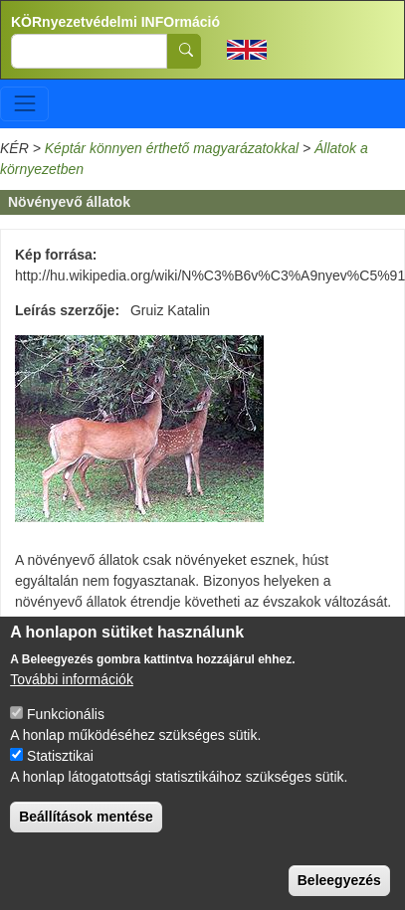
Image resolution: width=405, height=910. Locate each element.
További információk (71, 704)
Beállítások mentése (86, 841)
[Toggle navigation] (24, 104)
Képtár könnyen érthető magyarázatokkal (172, 148)
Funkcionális (65, 739)
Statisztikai (60, 781)
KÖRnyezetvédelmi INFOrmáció (115, 22)
